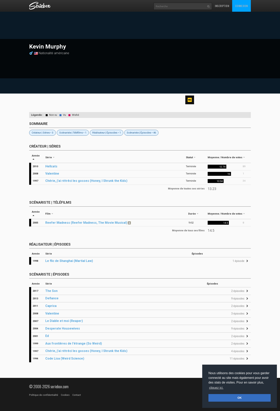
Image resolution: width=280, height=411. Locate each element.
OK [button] (239, 397)
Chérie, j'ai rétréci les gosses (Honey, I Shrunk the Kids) (86, 180)
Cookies (65, 395)
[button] (239, 261)
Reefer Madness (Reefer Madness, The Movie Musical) (86, 222)
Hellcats (51, 166)
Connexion (241, 6)
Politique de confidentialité (43, 395)
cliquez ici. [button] (216, 387)
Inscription (222, 6)
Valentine (52, 173)
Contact (76, 395)
